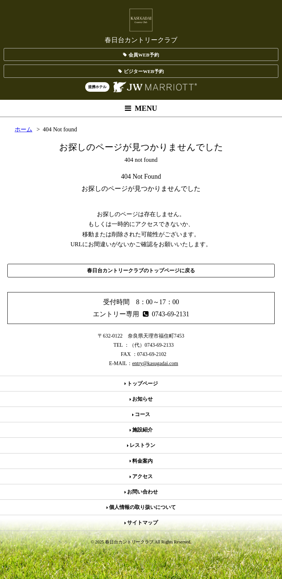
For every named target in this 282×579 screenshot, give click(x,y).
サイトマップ (141, 522)
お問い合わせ (141, 492)
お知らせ (141, 399)
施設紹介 (141, 430)
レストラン (141, 445)
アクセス (141, 476)
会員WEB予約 (141, 55)
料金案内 (141, 461)
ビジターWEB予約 (140, 71)
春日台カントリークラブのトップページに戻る (141, 270)
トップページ (141, 383)
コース (141, 414)
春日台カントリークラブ (141, 25)
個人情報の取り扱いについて (141, 507)
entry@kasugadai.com (155, 363)
